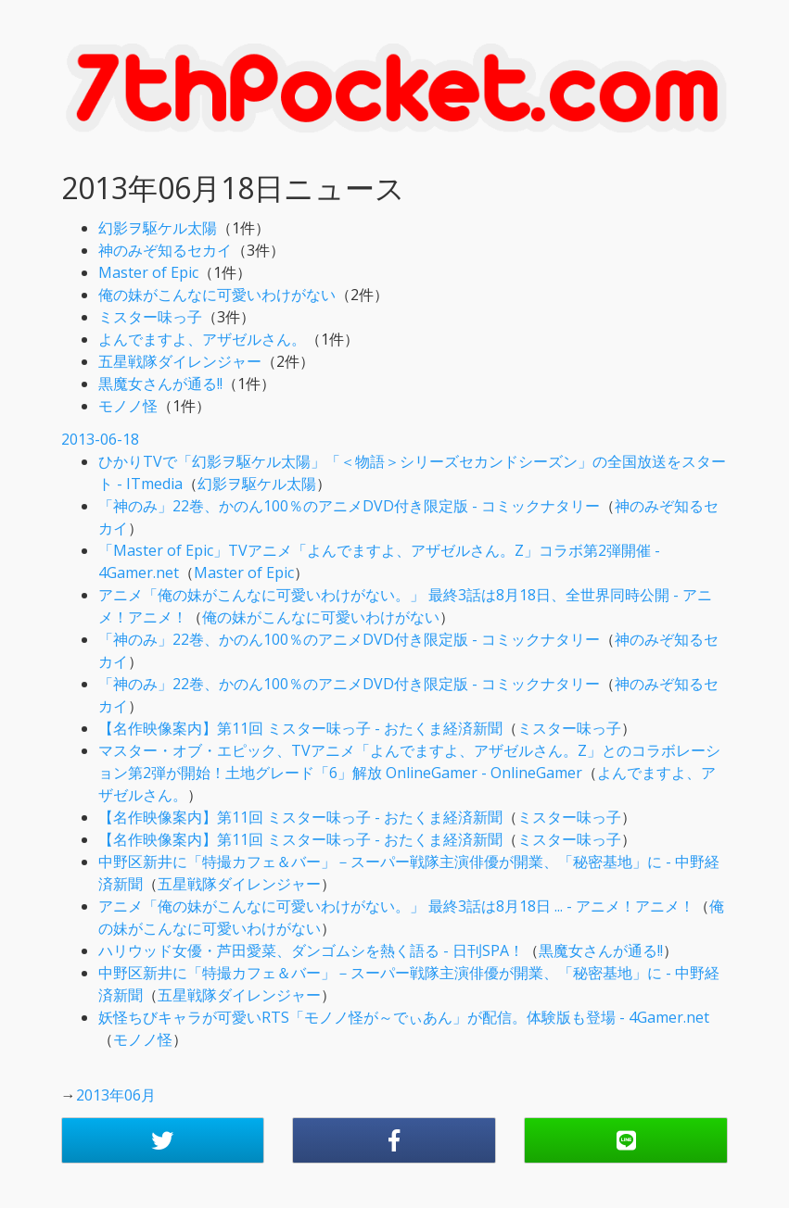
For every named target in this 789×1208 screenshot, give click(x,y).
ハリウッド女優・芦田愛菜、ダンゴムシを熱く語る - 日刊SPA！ (311, 950)
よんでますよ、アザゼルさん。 (202, 339)
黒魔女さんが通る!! (160, 383)
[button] (163, 1140)
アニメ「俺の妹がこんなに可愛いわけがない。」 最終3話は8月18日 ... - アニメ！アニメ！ (396, 906)
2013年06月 (116, 1095)
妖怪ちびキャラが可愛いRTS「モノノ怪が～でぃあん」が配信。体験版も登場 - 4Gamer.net (403, 1017)
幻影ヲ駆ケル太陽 (157, 228)
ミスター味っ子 (150, 317)
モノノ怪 (128, 406)
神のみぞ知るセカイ (165, 250)
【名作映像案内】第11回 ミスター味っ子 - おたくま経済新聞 (300, 728)
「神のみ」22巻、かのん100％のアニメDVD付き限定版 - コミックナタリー (349, 506)
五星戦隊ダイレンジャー (179, 361)
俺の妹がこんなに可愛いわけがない (217, 294)
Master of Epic (148, 272)
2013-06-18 (100, 439)
